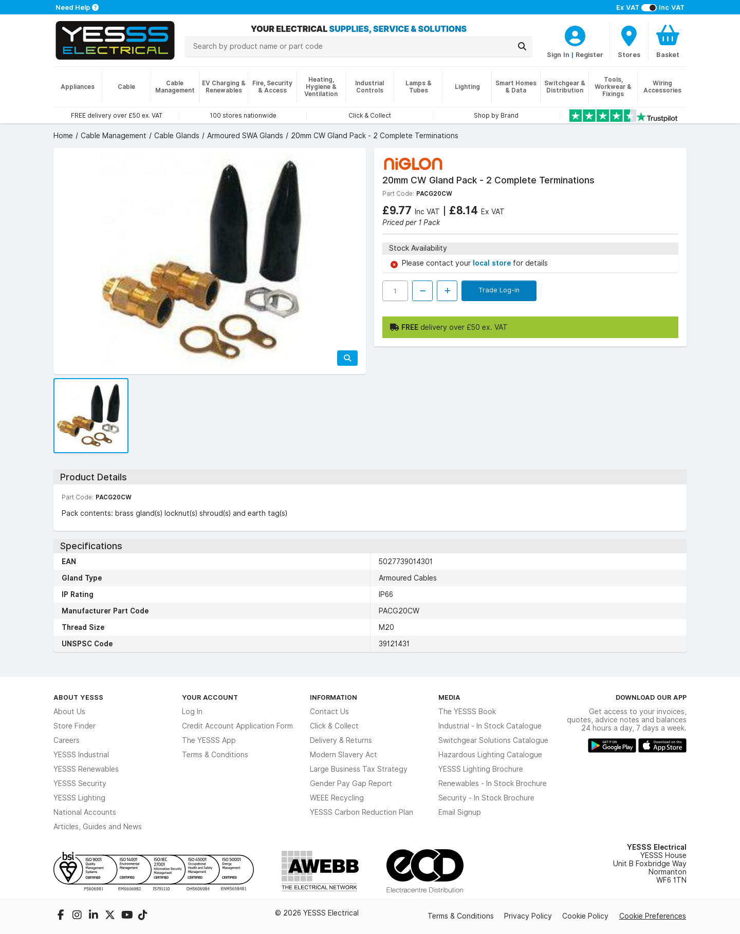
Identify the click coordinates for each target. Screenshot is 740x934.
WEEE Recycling (337, 798)
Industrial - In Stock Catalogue (490, 726)
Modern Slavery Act (343, 755)
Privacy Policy (528, 916)
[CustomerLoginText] (575, 34)
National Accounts (84, 812)
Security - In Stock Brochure (486, 798)
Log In (192, 711)
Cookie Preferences (652, 916)
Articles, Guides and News (97, 827)
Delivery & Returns (341, 740)
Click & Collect (334, 726)
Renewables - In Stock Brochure (492, 783)
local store (493, 263)
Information (333, 697)
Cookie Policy (585, 916)
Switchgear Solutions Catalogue (493, 740)
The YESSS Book (467, 711)
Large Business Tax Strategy (359, 769)
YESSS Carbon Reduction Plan (361, 812)
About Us (69, 711)
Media (449, 697)
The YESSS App (209, 740)
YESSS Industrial (81, 755)
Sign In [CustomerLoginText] (558, 54)
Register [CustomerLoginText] (589, 54)
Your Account (210, 697)
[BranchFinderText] (629, 41)
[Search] (522, 46)
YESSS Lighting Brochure (480, 769)
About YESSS (78, 697)
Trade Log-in (499, 290)
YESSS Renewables (86, 769)
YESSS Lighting (79, 798)
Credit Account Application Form (237, 726)
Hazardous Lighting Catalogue (490, 755)
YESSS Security (79, 783)
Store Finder (74, 726)
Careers (66, 740)
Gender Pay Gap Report (351, 783)
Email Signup (459, 812)
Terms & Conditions (215, 755)
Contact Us (329, 711)
